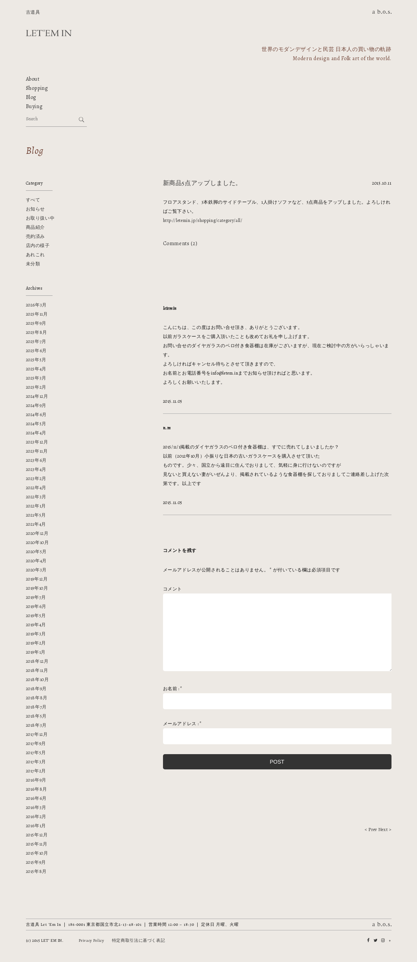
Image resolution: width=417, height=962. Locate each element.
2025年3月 (36, 378)
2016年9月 (36, 780)
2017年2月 (36, 771)
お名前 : (173, 689)
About (33, 79)
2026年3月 (36, 305)
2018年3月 (36, 725)
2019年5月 (36, 616)
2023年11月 (37, 451)
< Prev (371, 829)
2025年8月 (37, 332)
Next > (384, 829)
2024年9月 (36, 405)
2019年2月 (36, 643)
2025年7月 (36, 341)
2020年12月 (37, 533)
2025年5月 (36, 360)
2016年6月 (36, 798)
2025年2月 (36, 387)
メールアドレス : (182, 724)
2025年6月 (36, 351)
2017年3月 (36, 762)
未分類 (33, 264)
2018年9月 (36, 689)
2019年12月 (37, 579)
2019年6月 (36, 606)
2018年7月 (36, 707)
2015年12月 (37, 835)
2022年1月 (36, 506)
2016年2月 (36, 817)
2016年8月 (37, 789)
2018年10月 (37, 679)
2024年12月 (37, 396)
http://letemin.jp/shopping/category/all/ (203, 220)
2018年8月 (37, 698)
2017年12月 (37, 734)
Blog (31, 97)
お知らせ (35, 209)
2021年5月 (36, 515)
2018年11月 (37, 670)
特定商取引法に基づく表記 (138, 940)
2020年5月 (36, 552)
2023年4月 (36, 469)
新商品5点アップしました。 (202, 183)
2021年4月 (36, 524)
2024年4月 (36, 433)
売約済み (35, 236)
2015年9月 (36, 862)
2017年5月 (36, 753)
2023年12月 (37, 442)
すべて (33, 200)
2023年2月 (36, 478)
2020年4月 (36, 561)
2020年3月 (36, 570)
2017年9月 (36, 743)
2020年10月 (37, 542)
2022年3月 (36, 497)
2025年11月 (37, 314)
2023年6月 (36, 460)
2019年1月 (36, 652)
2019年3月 (36, 634)
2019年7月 (36, 597)
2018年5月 (36, 716)
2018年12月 (37, 661)
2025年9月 (36, 323)
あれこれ (35, 255)
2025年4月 (36, 369)
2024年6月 (36, 415)
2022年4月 (36, 488)
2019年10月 (37, 588)
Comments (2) (180, 243)
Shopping (37, 88)
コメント (172, 589)
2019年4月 (36, 625)
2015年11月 (37, 844)
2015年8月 (36, 871)
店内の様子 (38, 245)
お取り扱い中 (40, 218)
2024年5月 (36, 424)
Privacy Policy (91, 940)
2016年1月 (36, 826)
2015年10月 (37, 853)
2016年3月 (36, 807)
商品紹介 (35, 227)
